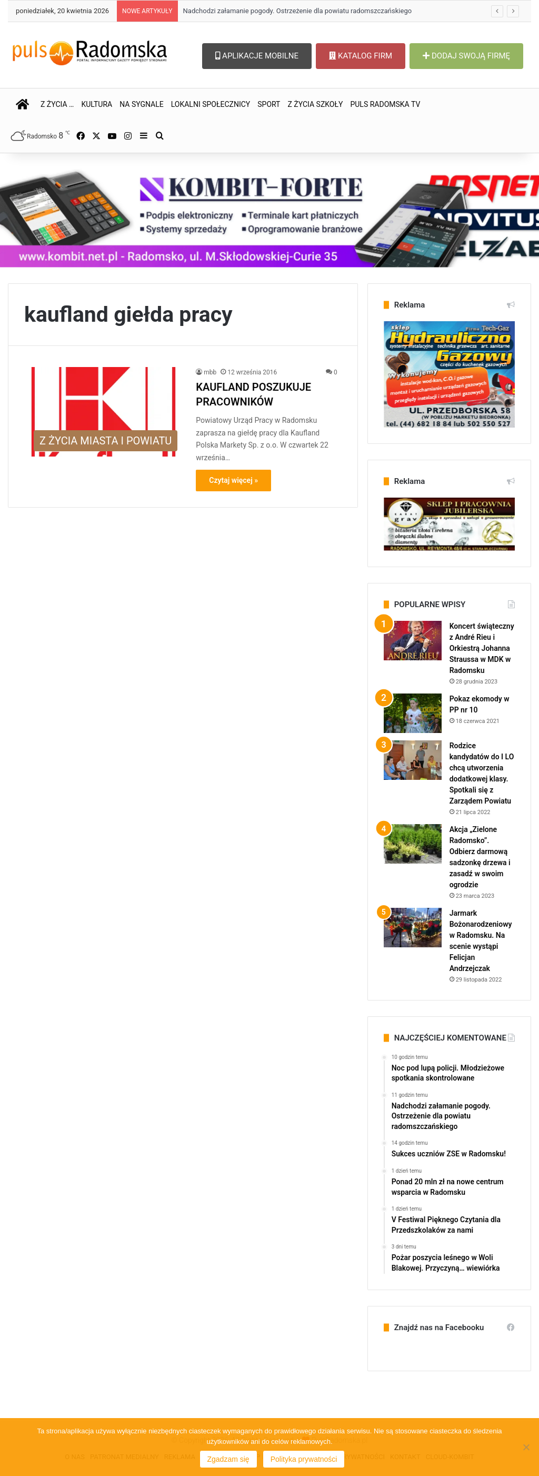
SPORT (268, 104)
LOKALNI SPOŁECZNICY (211, 104)
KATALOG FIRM (360, 56)
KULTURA (96, 104)
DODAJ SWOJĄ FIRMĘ (466, 56)
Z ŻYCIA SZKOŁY (315, 104)
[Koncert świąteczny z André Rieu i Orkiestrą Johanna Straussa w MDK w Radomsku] (413, 640)
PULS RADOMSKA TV (385, 104)
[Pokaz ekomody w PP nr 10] (413, 713)
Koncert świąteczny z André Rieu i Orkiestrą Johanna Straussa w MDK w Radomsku (482, 648)
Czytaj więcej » (233, 480)
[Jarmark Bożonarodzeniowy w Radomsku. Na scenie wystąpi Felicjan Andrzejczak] (413, 927)
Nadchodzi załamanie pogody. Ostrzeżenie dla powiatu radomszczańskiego (297, 11)
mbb (210, 372)
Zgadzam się (228, 1459)
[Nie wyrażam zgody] (526, 1447)
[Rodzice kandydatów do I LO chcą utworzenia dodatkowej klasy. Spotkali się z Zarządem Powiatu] (413, 760)
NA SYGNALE (141, 104)
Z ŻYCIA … (57, 104)
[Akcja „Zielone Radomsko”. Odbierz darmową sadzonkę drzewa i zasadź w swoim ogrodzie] (413, 844)
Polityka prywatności (304, 1459)
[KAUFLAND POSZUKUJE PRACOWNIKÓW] (103, 412)
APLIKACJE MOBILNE (256, 56)
